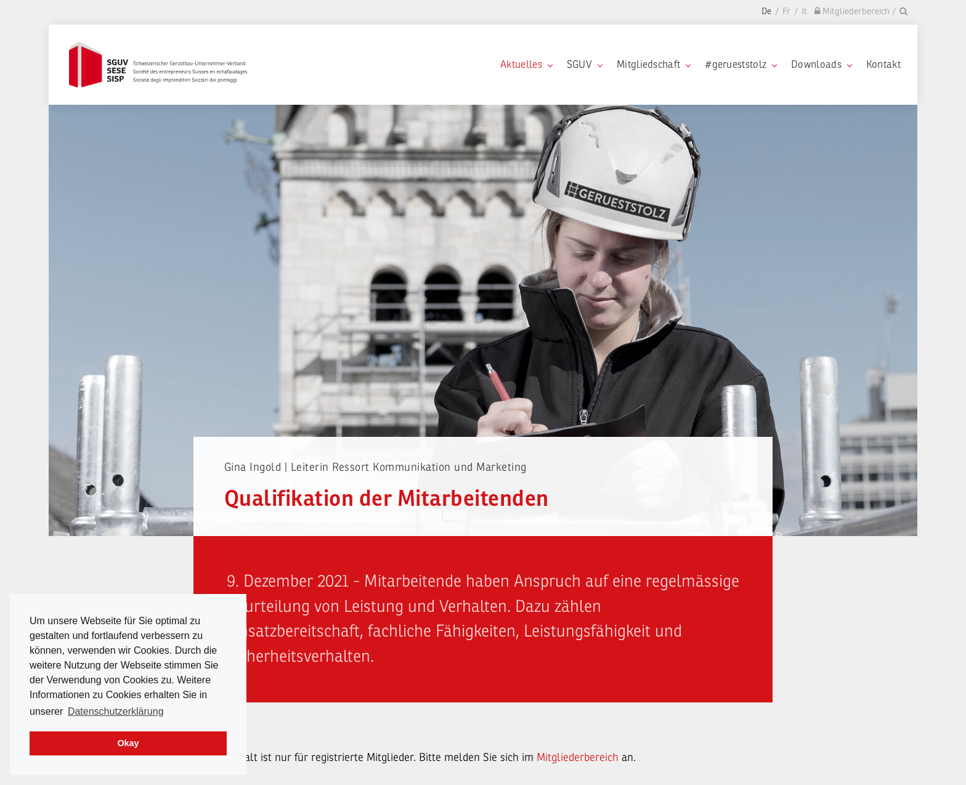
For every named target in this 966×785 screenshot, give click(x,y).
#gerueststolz (740, 64)
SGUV (584, 64)
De (766, 11)
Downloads (821, 64)
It (804, 11)
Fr (786, 11)
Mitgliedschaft (653, 64)
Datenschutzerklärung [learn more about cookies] (116, 711)
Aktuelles (526, 64)
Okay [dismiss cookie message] (128, 743)
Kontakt (883, 64)
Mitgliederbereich (579, 757)
